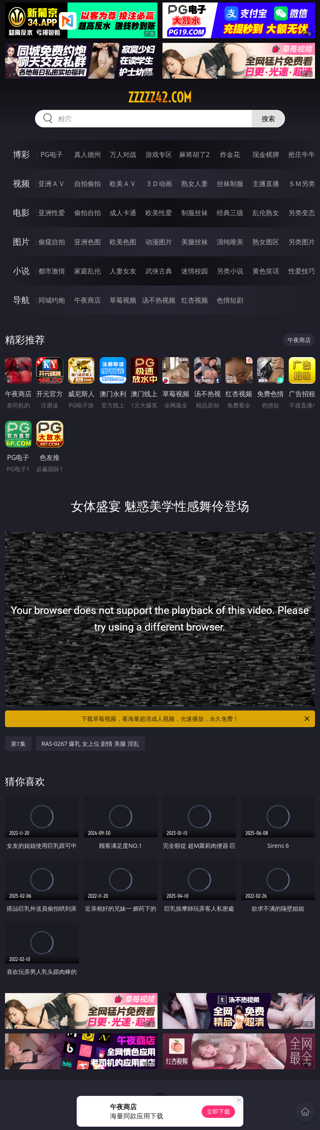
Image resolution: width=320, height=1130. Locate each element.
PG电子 (51, 154)
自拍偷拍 (87, 183)
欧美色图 (123, 241)
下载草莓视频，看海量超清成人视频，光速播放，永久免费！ (196, 719)
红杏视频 (194, 300)
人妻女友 (123, 271)
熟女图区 (265, 241)
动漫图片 (158, 241)
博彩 (21, 154)
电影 (21, 212)
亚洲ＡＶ (51, 183)
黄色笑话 (265, 271)
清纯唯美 (230, 241)
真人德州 (87, 154)
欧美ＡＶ (123, 183)
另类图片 (301, 241)
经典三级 (230, 212)
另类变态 (301, 212)
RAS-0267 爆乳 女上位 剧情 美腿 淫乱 (90, 744)
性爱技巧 (301, 271)
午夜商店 (87, 300)
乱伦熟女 (265, 212)
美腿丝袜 (194, 241)
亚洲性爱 (51, 212)
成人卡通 (123, 212)
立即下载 (218, 1111)
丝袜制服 (230, 183)
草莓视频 (123, 300)
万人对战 (123, 154)
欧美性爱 (158, 212)
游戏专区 (158, 154)
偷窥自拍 (51, 241)
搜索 (268, 118)
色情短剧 (230, 300)
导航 (21, 299)
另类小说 (230, 271)
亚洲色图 (87, 241)
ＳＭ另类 (301, 183)
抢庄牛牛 (301, 154)
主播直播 (265, 183)
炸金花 (230, 154)
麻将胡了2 (194, 154)
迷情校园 (194, 271)
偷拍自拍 (87, 212)
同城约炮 (51, 300)
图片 (21, 241)
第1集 (18, 744)
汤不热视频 (158, 300)
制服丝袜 (194, 212)
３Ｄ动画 (158, 183)
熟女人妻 (194, 183)
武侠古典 (158, 271)
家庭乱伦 (87, 271)
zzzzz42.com (160, 97)
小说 (21, 270)
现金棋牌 (265, 154)
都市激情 (51, 271)
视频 (21, 183)
